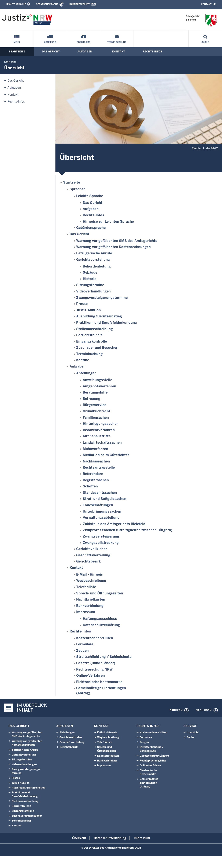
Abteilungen (86, 373)
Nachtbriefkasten (90, 599)
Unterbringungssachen (102, 511)
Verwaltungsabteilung (101, 517)
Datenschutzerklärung (101, 625)
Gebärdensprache (47, 4)
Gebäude (90, 272)
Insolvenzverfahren (99, 430)
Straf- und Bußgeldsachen (104, 499)
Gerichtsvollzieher (91, 549)
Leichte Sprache (16, 4)
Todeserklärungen (98, 505)
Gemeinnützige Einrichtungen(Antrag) (149, 782)
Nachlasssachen (96, 461)
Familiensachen (96, 417)
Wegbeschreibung (91, 580)
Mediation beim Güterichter (106, 455)
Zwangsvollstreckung (101, 542)
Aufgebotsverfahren (99, 386)
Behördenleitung (97, 266)
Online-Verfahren (90, 675)
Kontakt (206, 4)
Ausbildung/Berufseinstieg (99, 316)
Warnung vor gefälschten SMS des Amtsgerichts (116, 241)
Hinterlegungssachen (101, 423)
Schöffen (90, 486)
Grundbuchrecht (96, 411)
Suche (205, 42)
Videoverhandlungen (93, 291)
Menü (17, 42)
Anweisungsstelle (97, 380)
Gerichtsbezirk (88, 561)
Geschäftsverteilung (93, 555)
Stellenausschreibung (94, 329)
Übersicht (193, 732)
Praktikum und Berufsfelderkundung (106, 322)
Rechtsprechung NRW (94, 669)
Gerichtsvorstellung (93, 259)
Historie (89, 279)
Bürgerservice (94, 405)
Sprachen (77, 189)
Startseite (17, 51)
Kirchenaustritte (96, 436)
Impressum (85, 612)
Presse (82, 304)
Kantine (82, 360)
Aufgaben (84, 51)
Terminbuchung (117, 42)
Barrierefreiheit (79, 4)
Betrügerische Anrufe (94, 253)
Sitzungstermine (90, 285)
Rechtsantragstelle (99, 467)
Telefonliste (86, 587)
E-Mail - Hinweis (89, 574)
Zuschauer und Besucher (97, 347)
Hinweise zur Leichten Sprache (108, 221)
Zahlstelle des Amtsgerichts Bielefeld (114, 524)
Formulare (83, 42)
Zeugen (82, 650)
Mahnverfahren (95, 449)
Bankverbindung (89, 606)
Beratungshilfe (95, 392)
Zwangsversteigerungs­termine (102, 297)
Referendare (93, 474)
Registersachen (96, 480)
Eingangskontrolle (91, 341)
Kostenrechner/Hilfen (94, 638)
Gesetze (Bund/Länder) (95, 663)
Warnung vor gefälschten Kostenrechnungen (113, 247)
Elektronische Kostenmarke (99, 682)
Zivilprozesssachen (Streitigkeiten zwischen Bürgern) (127, 530)
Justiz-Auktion (88, 310)
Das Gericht (51, 51)
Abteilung (50, 42)
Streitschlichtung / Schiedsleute (103, 656)
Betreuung (91, 398)
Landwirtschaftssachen (102, 442)
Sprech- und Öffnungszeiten (99, 593)
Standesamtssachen (100, 492)
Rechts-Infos (152, 51)
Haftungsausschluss (100, 618)
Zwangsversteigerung (101, 536)
